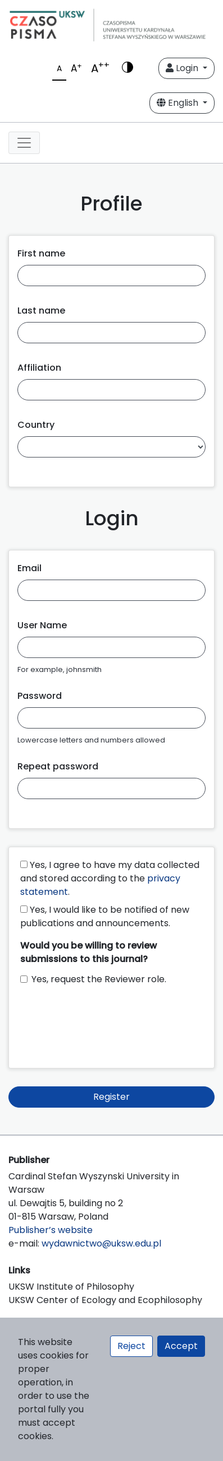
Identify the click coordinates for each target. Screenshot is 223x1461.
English (179, 102)
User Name (42, 625)
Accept (181, 1345)
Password (39, 695)
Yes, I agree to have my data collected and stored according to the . (109, 878)
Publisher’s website (50, 1230)
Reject (131, 1345)
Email (29, 568)
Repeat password (57, 766)
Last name (41, 310)
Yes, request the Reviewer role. (98, 979)
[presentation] (105, 1021)
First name (41, 253)
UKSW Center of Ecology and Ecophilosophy (105, 1300)
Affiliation (39, 367)
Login (183, 68)
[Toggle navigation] (24, 143)
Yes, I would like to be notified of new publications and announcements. (104, 916)
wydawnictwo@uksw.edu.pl (101, 1243)
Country (35, 424)
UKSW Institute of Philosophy (71, 1286)
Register (111, 1096)
